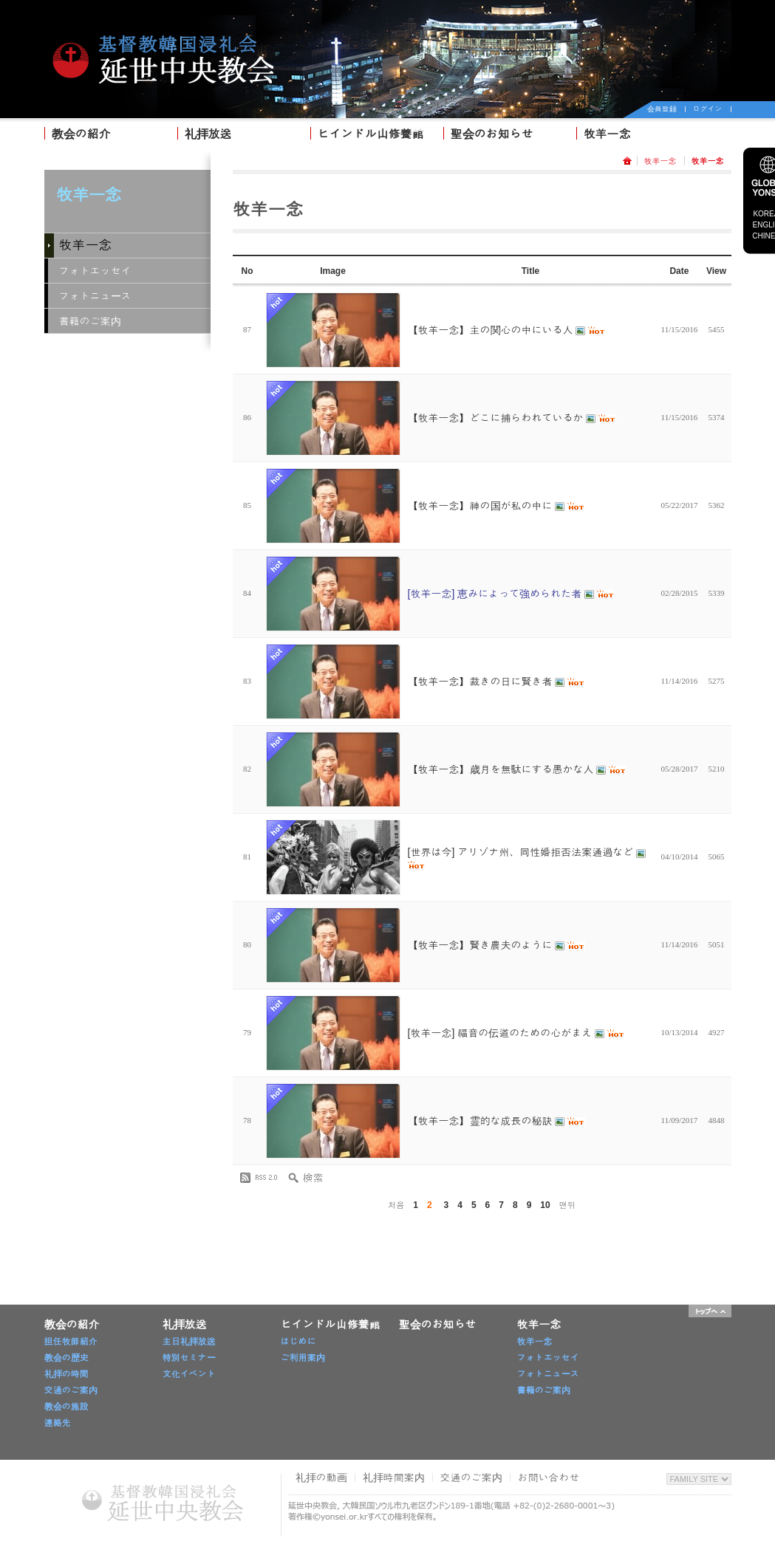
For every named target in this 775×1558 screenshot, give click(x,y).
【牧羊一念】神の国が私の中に (497, 506)
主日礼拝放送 (189, 1341)
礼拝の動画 (321, 1477)
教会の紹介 (81, 134)
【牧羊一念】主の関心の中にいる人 (507, 330)
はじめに (298, 1341)
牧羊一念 (607, 134)
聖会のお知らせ (492, 134)
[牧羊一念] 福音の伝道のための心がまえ (516, 1033)
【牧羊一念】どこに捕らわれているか (512, 418)
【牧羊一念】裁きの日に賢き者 (497, 681)
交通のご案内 (71, 1390)
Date (679, 271)
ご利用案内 (303, 1358)
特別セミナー (189, 1358)
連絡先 (57, 1423)
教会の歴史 (66, 1358)
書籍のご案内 (90, 321)
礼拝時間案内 (394, 1477)
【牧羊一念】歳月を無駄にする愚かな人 (517, 769)
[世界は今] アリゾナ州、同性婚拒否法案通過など (527, 858)
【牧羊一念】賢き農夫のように (497, 945)
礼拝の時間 (66, 1374)
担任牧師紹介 (71, 1341)
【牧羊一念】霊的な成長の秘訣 (497, 1121)
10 (545, 1205)
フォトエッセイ (95, 271)
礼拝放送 (208, 134)
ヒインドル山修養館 (371, 134)
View (716, 271)
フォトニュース (95, 296)
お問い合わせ (549, 1477)
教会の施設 (66, 1406)
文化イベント (189, 1374)
